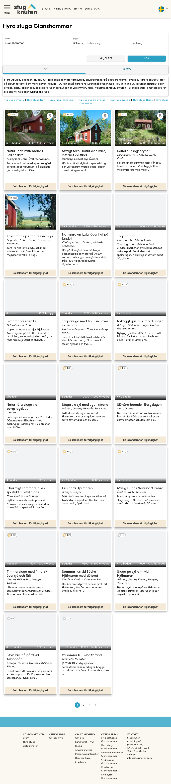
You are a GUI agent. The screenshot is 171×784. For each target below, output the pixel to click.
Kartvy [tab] (127, 69)
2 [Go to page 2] (83, 705)
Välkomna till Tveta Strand (82, 655)
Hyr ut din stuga (87, 9)
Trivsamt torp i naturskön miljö (30, 236)
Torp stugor (126, 236)
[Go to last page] (96, 705)
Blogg (78, 746)
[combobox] (35, 43)
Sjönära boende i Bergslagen (139, 405)
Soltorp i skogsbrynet (133, 151)
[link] (113, 741)
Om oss (79, 738)
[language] (163, 9)
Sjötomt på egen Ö (21, 321)
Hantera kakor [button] (83, 758)
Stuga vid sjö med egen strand (85, 405)
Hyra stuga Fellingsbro (60, 100)
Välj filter (106, 59)
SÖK (147, 59)
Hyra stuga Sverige (119, 100)
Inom (75, 39)
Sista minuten (30, 746)
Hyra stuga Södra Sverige (91, 100)
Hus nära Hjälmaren (77, 488)
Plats (7, 39)
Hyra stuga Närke (143, 100)
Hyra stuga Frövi (36, 100)
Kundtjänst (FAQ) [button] (84, 742)
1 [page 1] (77, 705)
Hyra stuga (62, 9)
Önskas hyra (56, 738)
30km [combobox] (76, 43)
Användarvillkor (83, 750)
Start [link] (46, 9)
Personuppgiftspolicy (87, 754)
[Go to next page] (90, 705)
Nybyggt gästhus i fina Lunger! (140, 321)
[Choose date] (106, 43)
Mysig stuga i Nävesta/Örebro (140, 488)
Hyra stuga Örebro (13, 100)
